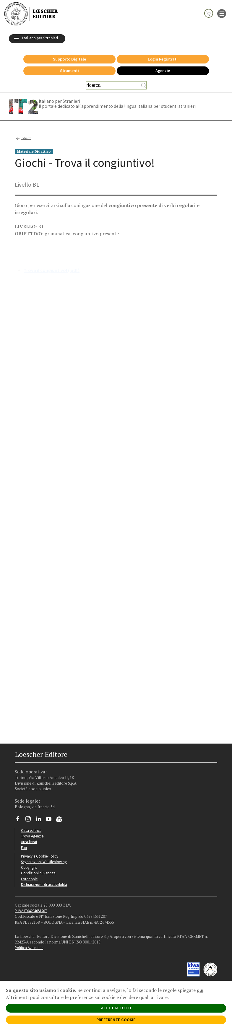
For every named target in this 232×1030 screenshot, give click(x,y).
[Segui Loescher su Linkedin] (40, 820)
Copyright (29, 867)
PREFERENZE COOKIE (116, 1019)
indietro (23, 138)
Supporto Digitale (69, 59)
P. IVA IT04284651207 (31, 910)
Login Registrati (163, 59)
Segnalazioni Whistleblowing (44, 861)
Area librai (29, 841)
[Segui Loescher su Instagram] (30, 820)
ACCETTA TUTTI (116, 1008)
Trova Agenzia (32, 836)
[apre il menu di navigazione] (221, 13)
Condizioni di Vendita (38, 873)
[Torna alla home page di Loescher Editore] (31, 14)
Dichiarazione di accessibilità (44, 884)
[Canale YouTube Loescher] (51, 820)
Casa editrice (31, 830)
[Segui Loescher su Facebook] (20, 820)
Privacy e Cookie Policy (39, 856)
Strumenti (69, 70)
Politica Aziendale (29, 947)
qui (200, 990)
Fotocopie (29, 878)
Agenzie (162, 70)
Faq (24, 847)
